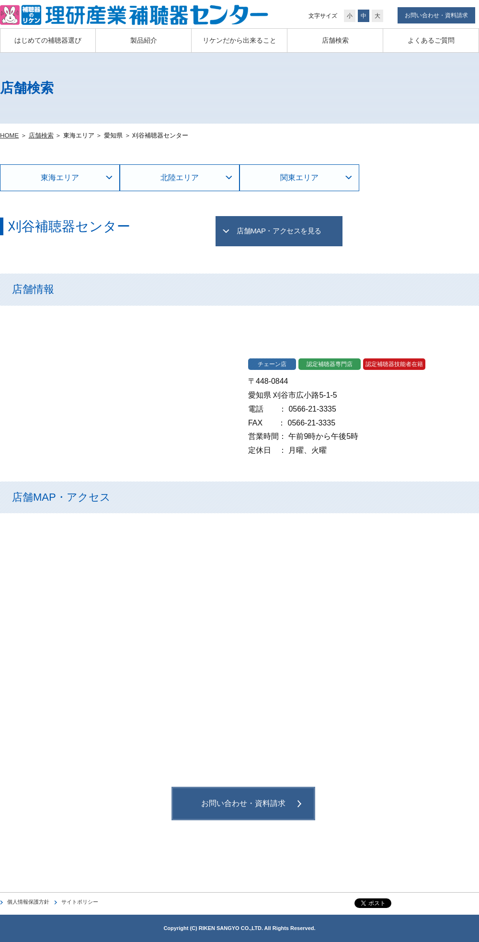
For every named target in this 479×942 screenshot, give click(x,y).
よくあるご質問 (431, 40)
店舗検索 (335, 40)
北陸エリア (179, 177)
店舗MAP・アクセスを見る (279, 231)
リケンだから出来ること (239, 40)
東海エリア (60, 177)
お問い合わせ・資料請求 (436, 15)
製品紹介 (143, 40)
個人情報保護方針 (28, 902)
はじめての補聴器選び (47, 40)
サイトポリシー (79, 902)
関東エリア (299, 177)
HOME (9, 135)
